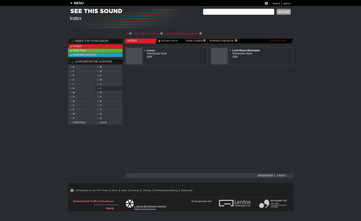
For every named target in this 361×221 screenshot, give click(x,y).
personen (79, 50)
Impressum (186, 190)
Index (124, 190)
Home (115, 190)
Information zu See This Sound (92, 190)
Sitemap (147, 190)
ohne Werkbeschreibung (184, 33)
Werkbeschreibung (223, 40)
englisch (287, 3)
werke (77, 46)
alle (103, 122)
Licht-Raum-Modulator (246, 50)
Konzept (135, 190)
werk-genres (196, 40)
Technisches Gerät (149, 33)
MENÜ (79, 3)
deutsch (276, 3)
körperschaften (85, 54)
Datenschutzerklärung (166, 190)
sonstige (79, 122)
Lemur (151, 50)
